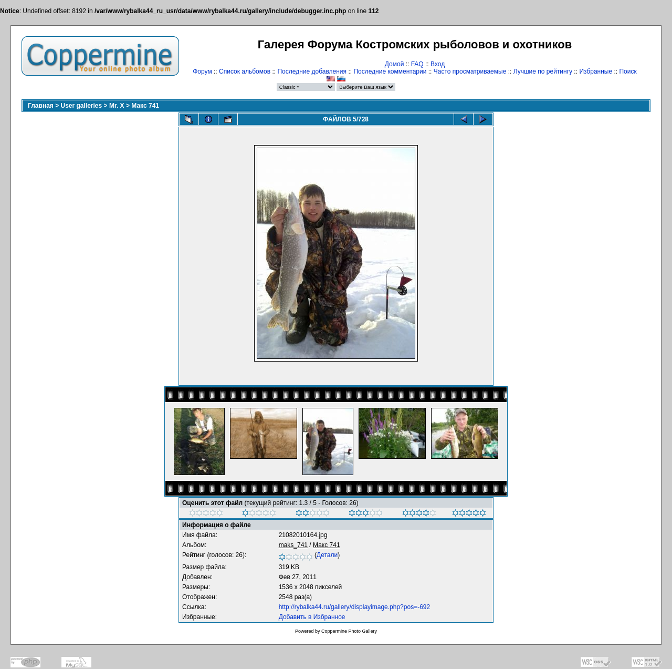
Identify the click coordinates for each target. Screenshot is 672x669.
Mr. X (116, 105)
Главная (41, 105)
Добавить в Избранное (312, 617)
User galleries (81, 105)
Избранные (595, 71)
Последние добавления (311, 71)
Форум (202, 71)
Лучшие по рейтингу (542, 71)
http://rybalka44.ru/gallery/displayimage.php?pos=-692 (354, 607)
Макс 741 (145, 105)
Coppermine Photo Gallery (349, 631)
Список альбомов (244, 71)
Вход (437, 64)
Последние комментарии (389, 71)
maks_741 (293, 545)
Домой (394, 64)
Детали (327, 555)
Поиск (627, 71)
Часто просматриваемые (470, 71)
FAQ (417, 64)
